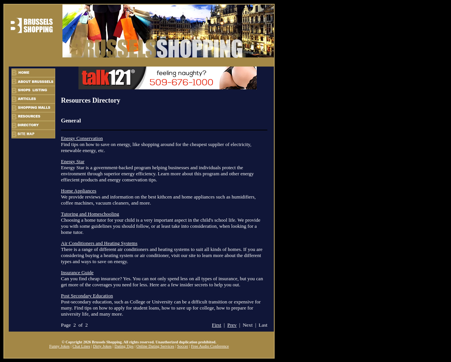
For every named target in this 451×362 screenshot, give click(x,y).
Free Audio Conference (210, 346)
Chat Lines (81, 346)
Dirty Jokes (102, 346)
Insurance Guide (77, 272)
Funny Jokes (59, 346)
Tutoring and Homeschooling (90, 214)
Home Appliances (78, 191)
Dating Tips (123, 346)
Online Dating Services (155, 346)
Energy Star (73, 161)
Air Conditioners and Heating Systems (99, 243)
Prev (232, 325)
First (216, 325)
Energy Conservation (82, 138)
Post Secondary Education (87, 295)
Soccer (182, 346)
